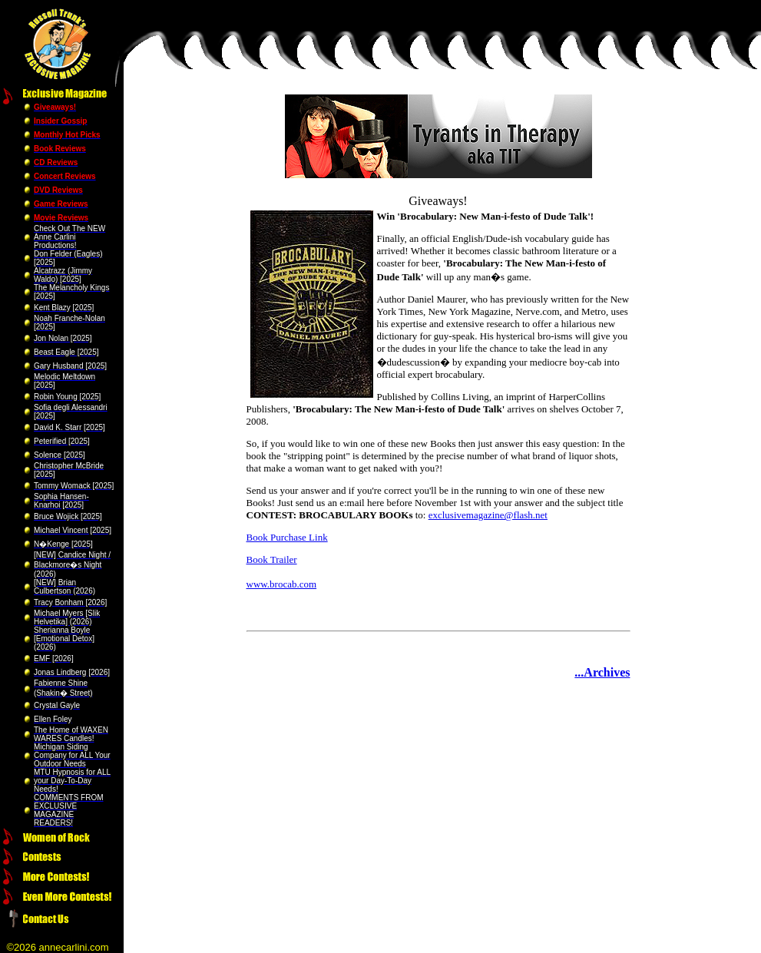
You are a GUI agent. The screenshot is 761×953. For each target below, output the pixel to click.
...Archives (602, 672)
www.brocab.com (281, 584)
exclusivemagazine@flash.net (488, 515)
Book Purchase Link (287, 537)
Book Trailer (271, 559)
